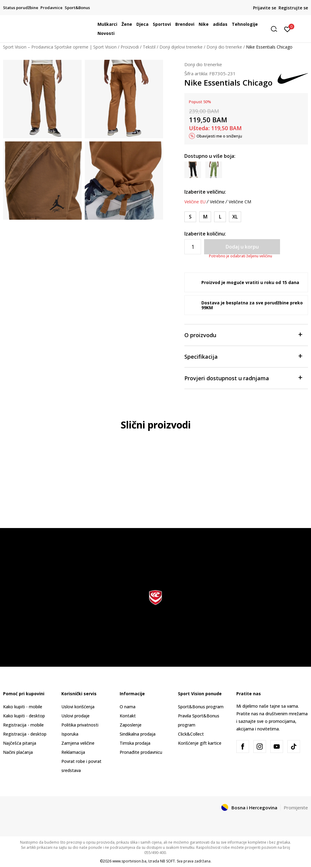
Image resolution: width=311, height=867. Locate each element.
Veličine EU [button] (195, 201)
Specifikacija (243, 356)
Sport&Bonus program (201, 707)
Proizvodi (130, 47)
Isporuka (69, 734)
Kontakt (128, 716)
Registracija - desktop (24, 734)
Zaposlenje (131, 725)
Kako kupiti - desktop (24, 716)
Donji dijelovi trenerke (181, 47)
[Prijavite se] (287, 28)
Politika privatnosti (79, 725)
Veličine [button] (217, 201)
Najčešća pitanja (19, 743)
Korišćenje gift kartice (199, 743)
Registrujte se (293, 8)
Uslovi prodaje (75, 716)
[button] (276, 29)
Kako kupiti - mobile (22, 707)
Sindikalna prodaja (138, 734)
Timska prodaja (135, 743)
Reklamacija (73, 752)
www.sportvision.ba (129, 861)
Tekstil (149, 47)
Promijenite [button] (296, 807)
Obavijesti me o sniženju (219, 136)
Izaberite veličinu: (205, 192)
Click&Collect (191, 734)
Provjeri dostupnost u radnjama (243, 378)
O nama (127, 707)
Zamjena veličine (77, 743)
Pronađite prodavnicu (141, 752)
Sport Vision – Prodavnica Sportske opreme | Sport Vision (60, 47)
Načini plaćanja (18, 752)
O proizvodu (243, 334)
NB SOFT (167, 861)
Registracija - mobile (23, 725)
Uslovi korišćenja (77, 707)
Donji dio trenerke (224, 47)
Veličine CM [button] (240, 201)
